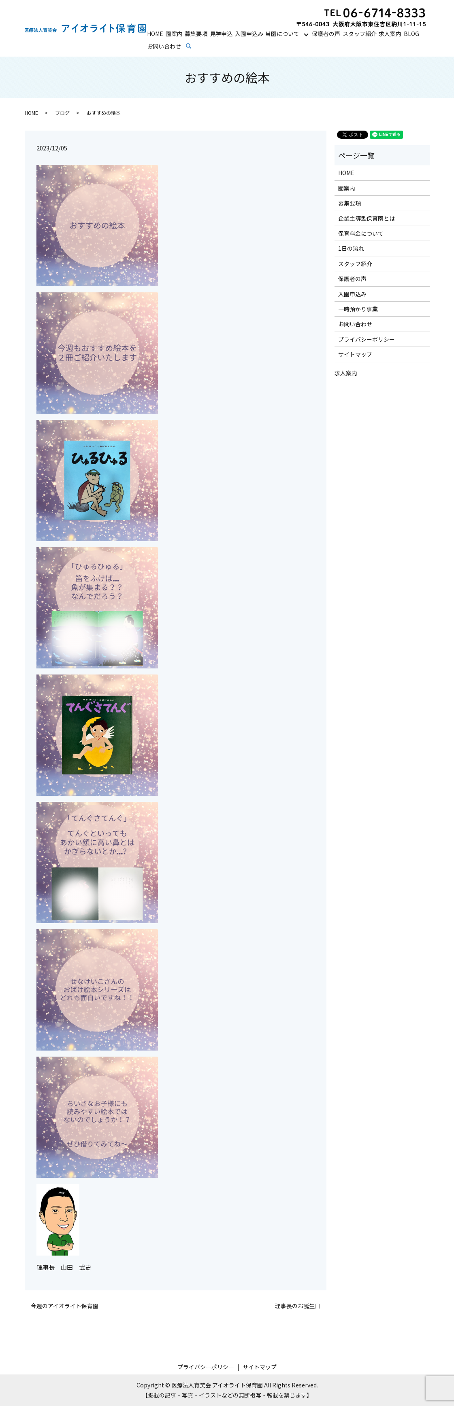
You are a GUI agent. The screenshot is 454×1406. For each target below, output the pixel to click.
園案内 (174, 33)
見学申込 (221, 33)
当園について (282, 33)
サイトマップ (355, 354)
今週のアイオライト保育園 (64, 1306)
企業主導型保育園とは (366, 218)
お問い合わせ (164, 46)
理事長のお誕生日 (297, 1306)
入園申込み (249, 33)
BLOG (411, 33)
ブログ (62, 112)
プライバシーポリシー (366, 339)
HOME (155, 33)
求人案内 (390, 33)
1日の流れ (351, 248)
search (193, 46)
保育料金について (361, 233)
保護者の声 (326, 33)
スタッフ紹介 (360, 33)
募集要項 (196, 33)
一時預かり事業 (358, 309)
